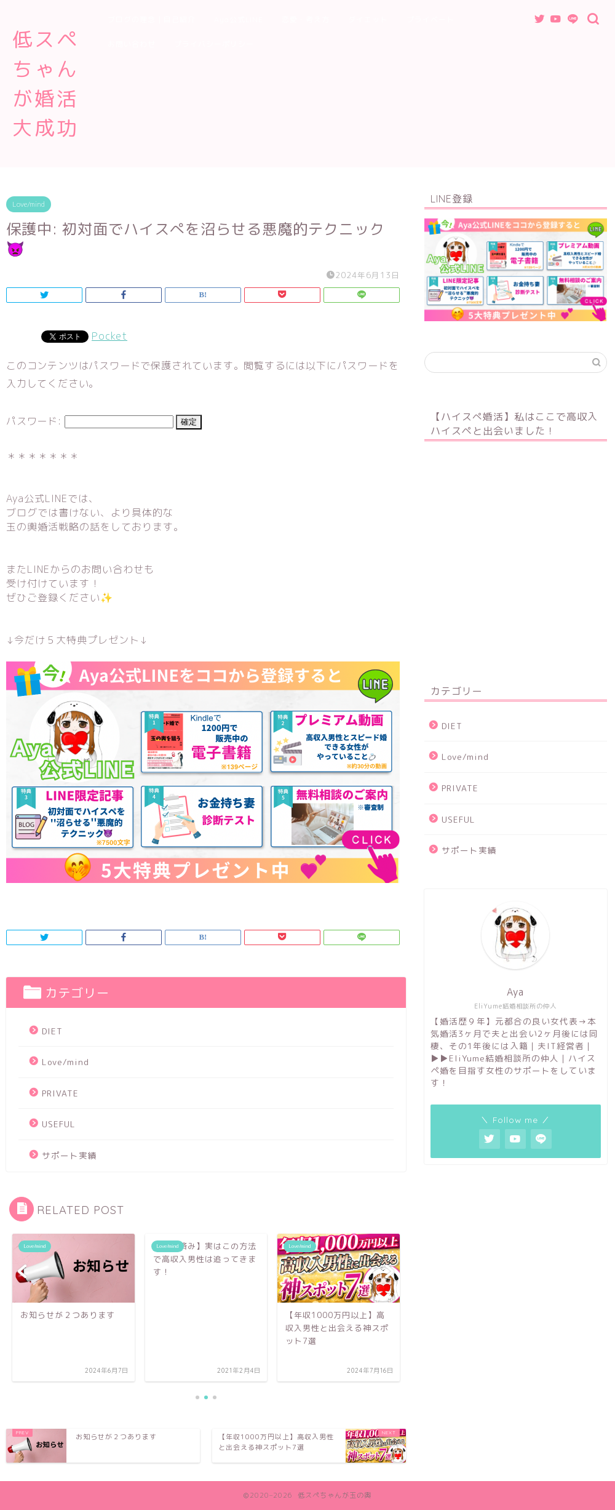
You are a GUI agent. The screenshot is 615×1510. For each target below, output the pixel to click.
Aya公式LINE (238, 19)
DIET (52, 1031)
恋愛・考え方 (306, 19)
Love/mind (28, 204)
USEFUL (59, 1124)
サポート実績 (69, 1155)
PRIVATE (60, 1093)
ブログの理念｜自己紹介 (152, 19)
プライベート (430, 19)
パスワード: (89, 421)
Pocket (109, 336)
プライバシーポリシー (214, 44)
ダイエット (368, 19)
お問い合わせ (132, 44)
